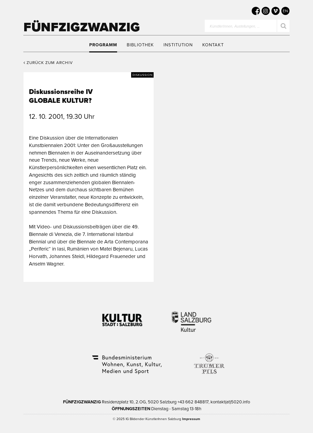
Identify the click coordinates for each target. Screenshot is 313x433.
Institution (178, 45)
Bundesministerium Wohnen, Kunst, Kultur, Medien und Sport (126, 360)
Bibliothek (140, 45)
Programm (103, 45)
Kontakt (213, 45)
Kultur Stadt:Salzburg (122, 317)
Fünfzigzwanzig (82, 27)
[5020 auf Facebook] (256, 11)
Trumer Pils (209, 360)
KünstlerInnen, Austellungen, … (235, 26)
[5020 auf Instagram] (266, 11)
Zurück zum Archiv (48, 62)
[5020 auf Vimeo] (275, 11)
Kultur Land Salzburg (192, 317)
